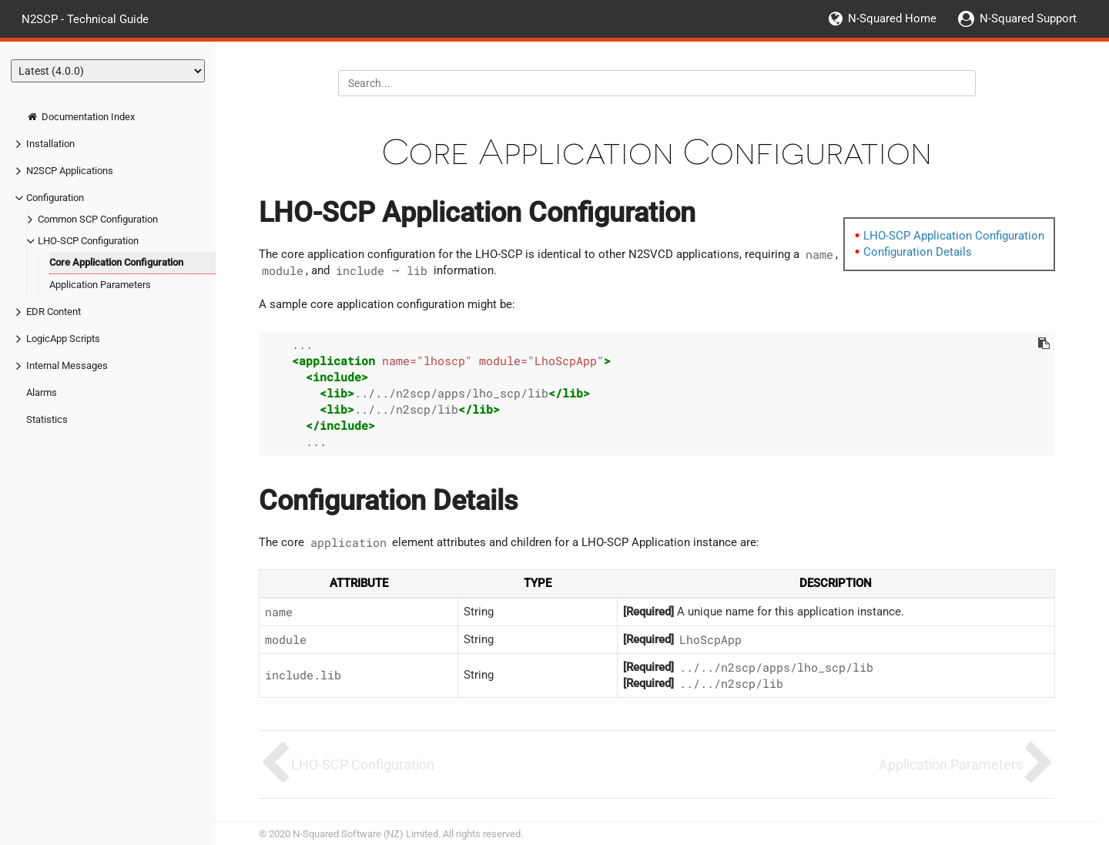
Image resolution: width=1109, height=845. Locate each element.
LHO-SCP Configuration (88, 240)
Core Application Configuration (116, 262)
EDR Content (53, 311)
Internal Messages (67, 365)
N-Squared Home (892, 18)
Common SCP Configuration (98, 219)
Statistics (47, 419)
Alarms (41, 392)
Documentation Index (80, 116)
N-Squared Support (1028, 18)
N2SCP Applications (69, 170)
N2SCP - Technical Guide (85, 18)
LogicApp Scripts (63, 338)
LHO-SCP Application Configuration (953, 236)
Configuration (55, 197)
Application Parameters (100, 284)
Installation (50, 143)
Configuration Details (917, 252)
